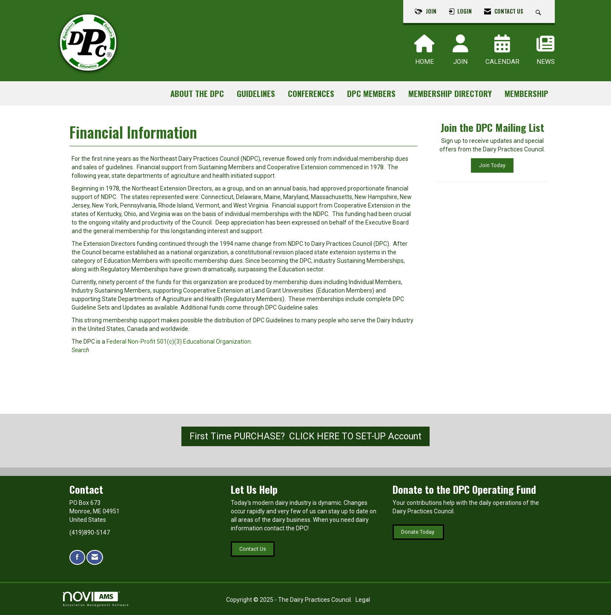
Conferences (311, 93)
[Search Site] (539, 11)
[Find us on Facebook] (77, 557)
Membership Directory (450, 93)
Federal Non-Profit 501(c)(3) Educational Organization (178, 341)
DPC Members (371, 93)
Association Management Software (96, 599)
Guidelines (256, 93)
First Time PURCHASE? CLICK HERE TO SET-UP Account (305, 436)
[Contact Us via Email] (94, 557)
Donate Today (418, 532)
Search (81, 350)
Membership (526, 93)
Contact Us (252, 549)
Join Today (492, 165)
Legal (363, 599)
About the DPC (197, 93)
